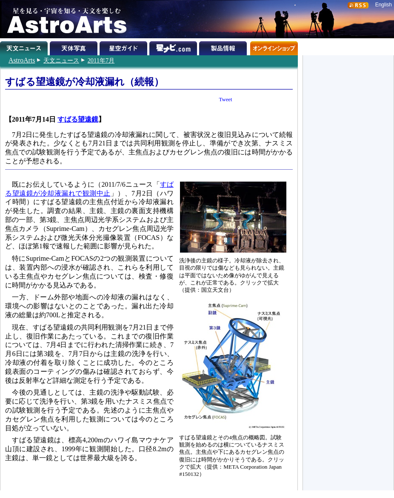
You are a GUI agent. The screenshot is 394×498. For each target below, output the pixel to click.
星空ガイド (124, 46)
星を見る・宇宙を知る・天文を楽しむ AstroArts (64, 19)
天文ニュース (61, 60)
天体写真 (75, 46)
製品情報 (224, 46)
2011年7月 (101, 60)
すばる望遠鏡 (77, 119)
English (383, 5)
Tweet (225, 99)
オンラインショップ (274, 46)
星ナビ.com (174, 46)
